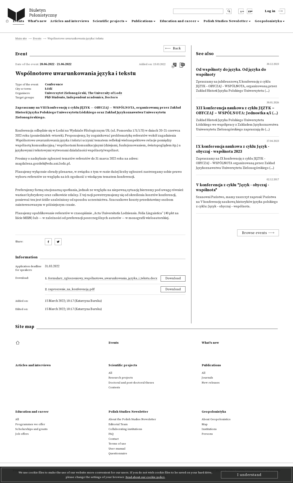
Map (205, 424)
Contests (114, 387)
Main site (21, 38)
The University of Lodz (105, 93)
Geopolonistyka (268, 21)
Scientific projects (109, 21)
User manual (116, 448)
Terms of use (117, 443)
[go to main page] (33, 15)
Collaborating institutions (125, 429)
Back (177, 48)
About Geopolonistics (216, 419)
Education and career (178, 21)
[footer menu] (18, 343)
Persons (207, 434)
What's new (37, 21)
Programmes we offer (30, 424)
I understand (249, 475)
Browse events (254, 233)
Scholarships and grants (31, 429)
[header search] (198, 11)
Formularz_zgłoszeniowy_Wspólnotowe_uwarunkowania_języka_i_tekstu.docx (102, 278)
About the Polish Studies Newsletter (132, 419)
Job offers (22, 434)
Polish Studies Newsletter (225, 21)
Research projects (120, 377)
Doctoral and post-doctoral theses (131, 382)
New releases (211, 382)
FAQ (111, 434)
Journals (207, 377)
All (110, 373)
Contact (113, 439)
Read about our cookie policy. (145, 477)
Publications (142, 21)
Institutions (209, 429)
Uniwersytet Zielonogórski (65, 93)
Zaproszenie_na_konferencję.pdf (71, 289)
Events (18, 21)
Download (173, 278)
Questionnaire (117, 453)
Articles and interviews (69, 21)
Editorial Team (118, 424)
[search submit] (228, 11)
